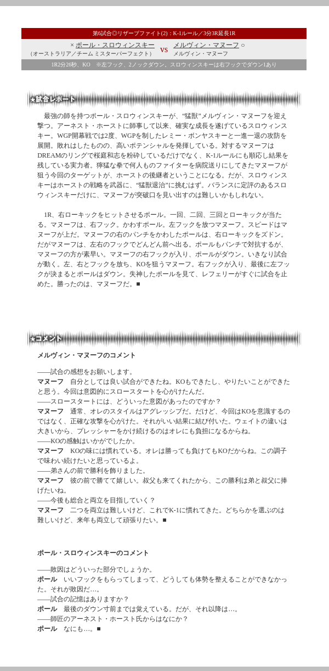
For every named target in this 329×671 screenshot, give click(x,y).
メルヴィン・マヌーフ (206, 45)
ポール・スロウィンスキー (115, 45)
